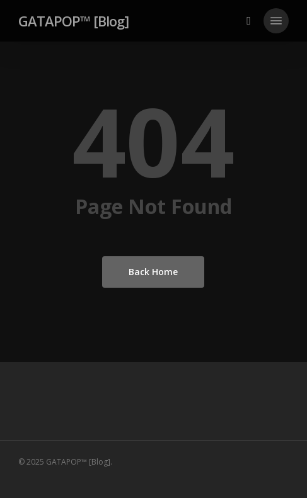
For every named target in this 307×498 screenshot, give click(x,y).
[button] (276, 21)
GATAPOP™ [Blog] (73, 21)
